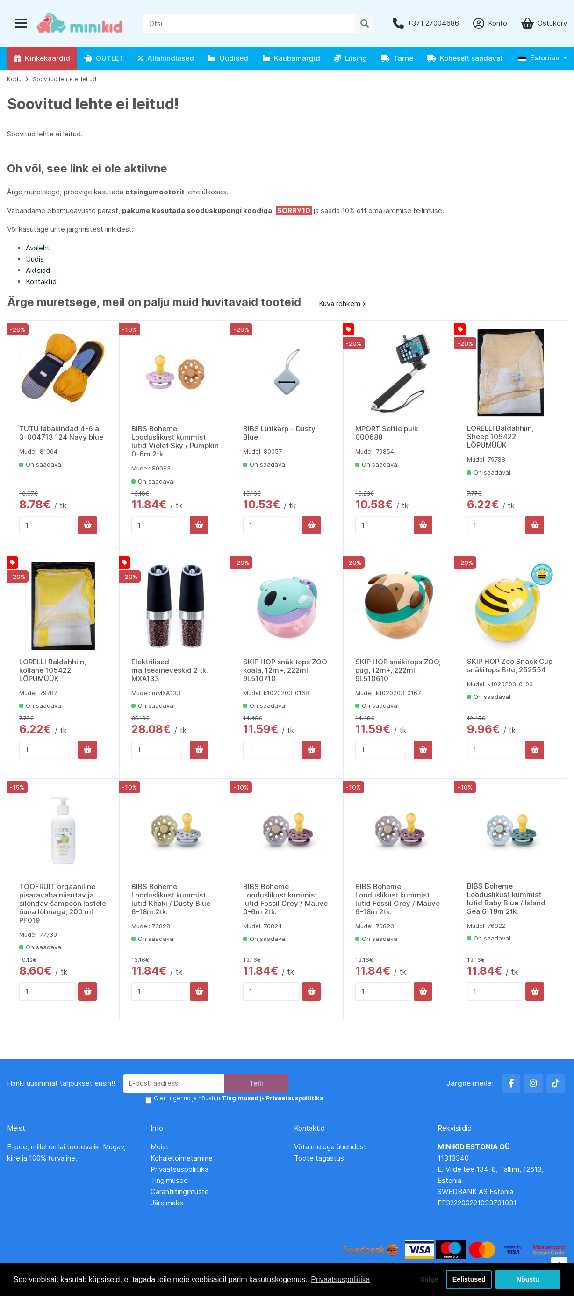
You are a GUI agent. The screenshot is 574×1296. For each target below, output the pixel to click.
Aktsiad (38, 270)
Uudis (35, 259)
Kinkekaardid (42, 58)
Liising (350, 58)
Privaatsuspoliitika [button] (341, 1279)
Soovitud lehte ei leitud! (65, 79)
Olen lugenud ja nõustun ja (238, 1098)
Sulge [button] (427, 1279)
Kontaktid (41, 281)
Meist (160, 1146)
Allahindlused (166, 58)
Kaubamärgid (291, 58)
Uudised (228, 58)
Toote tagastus (319, 1158)
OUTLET (104, 58)
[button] (542, 58)
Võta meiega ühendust (331, 1146)
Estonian (539, 57)
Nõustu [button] (527, 1279)
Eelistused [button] (469, 1279)
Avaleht (38, 247)
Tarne (397, 58)
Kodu (14, 79)
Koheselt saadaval (464, 58)
